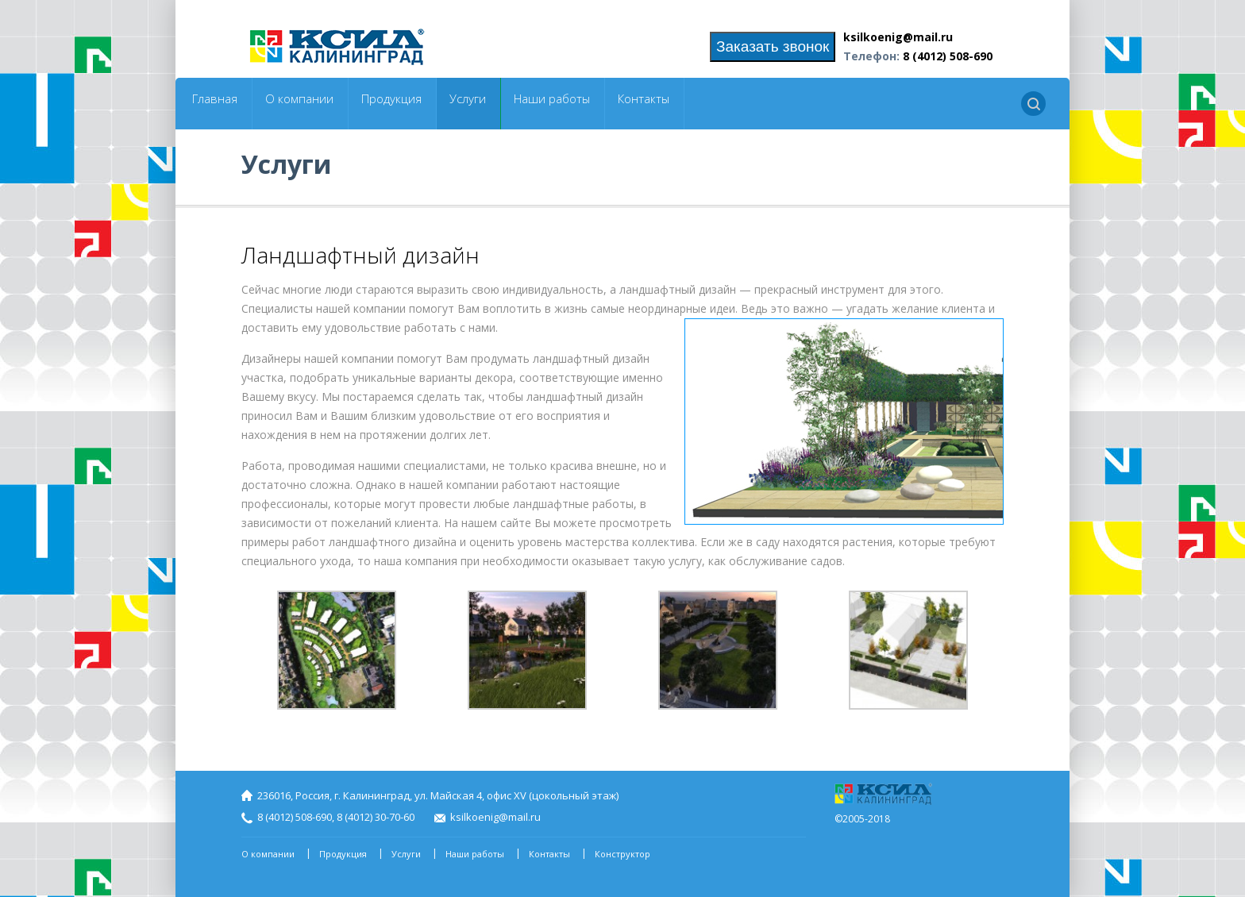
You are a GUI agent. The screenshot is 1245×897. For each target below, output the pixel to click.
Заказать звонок (772, 46)
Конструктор (622, 854)
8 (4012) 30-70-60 (375, 817)
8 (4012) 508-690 (948, 56)
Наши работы (552, 99)
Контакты (643, 99)
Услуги (467, 99)
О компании (299, 99)
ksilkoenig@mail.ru (898, 36)
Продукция (391, 99)
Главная (214, 99)
